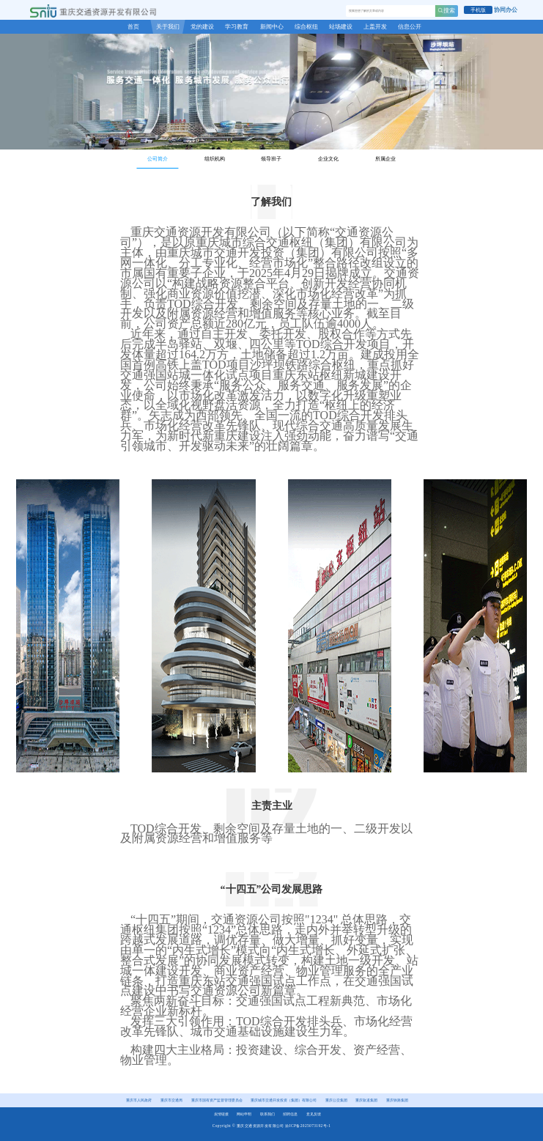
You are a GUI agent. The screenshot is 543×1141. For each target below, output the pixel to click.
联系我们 (267, 1114)
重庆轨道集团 (366, 1100)
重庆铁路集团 (397, 1100)
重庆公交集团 (336, 1100)
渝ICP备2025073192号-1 (307, 1125)
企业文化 (328, 159)
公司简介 (157, 159)
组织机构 (214, 159)
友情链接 (221, 1114)
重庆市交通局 (171, 1100)
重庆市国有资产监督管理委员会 (217, 1100)
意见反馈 (313, 1114)
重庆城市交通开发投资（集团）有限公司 (284, 1100)
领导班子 (271, 159)
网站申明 (244, 1114)
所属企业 (385, 159)
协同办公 (505, 10)
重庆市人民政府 (139, 1100)
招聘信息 (290, 1114)
